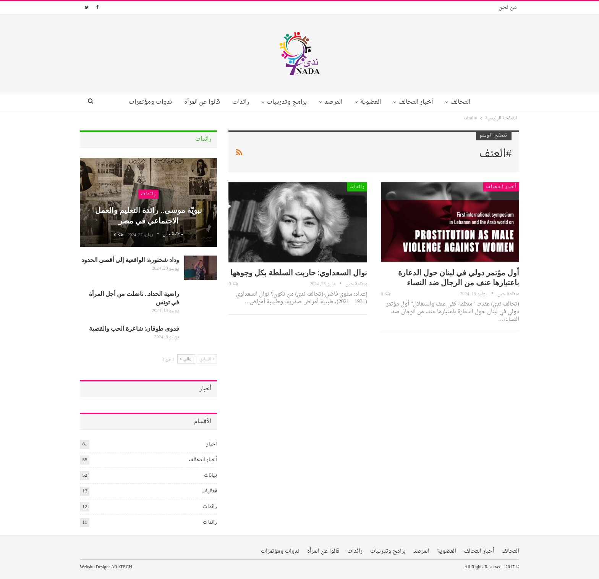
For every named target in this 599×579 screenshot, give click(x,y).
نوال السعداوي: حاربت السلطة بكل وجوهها (298, 272)
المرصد (334, 102)
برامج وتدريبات (286, 102)
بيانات (210, 475)
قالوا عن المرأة (198, 102)
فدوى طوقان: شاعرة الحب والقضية (134, 328)
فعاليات (209, 491)
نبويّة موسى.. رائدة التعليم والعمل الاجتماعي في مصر (148, 214)
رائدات (238, 102)
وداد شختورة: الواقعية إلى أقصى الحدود (130, 260)
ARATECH (121, 567)
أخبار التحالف (419, 102)
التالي (186, 359)
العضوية (372, 102)
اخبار (211, 444)
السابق (207, 359)
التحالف (466, 102)
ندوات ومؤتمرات (145, 102)
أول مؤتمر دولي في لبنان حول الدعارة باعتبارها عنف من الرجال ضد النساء (458, 277)
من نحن (508, 7)
